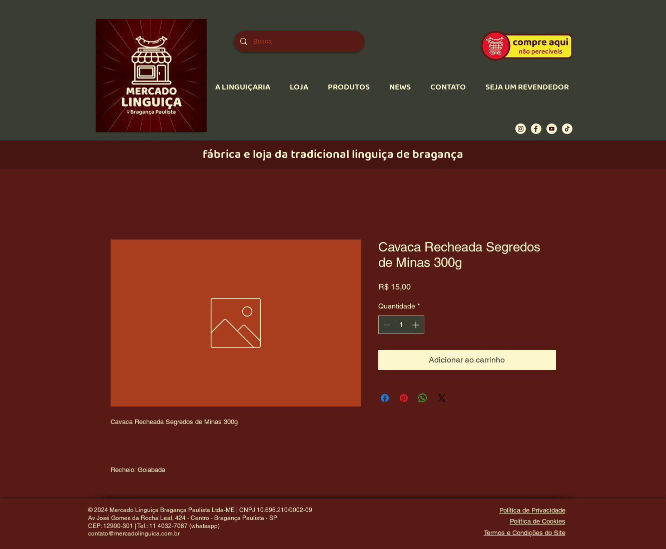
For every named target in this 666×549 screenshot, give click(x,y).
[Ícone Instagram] (520, 129)
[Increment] (416, 325)
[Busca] (298, 41)
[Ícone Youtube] (551, 129)
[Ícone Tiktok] (567, 129)
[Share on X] (442, 398)
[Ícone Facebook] (536, 129)
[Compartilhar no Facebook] (385, 398)
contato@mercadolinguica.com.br (134, 533)
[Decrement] (386, 325)
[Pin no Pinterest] (404, 398)
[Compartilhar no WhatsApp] (423, 398)
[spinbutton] (401, 325)
